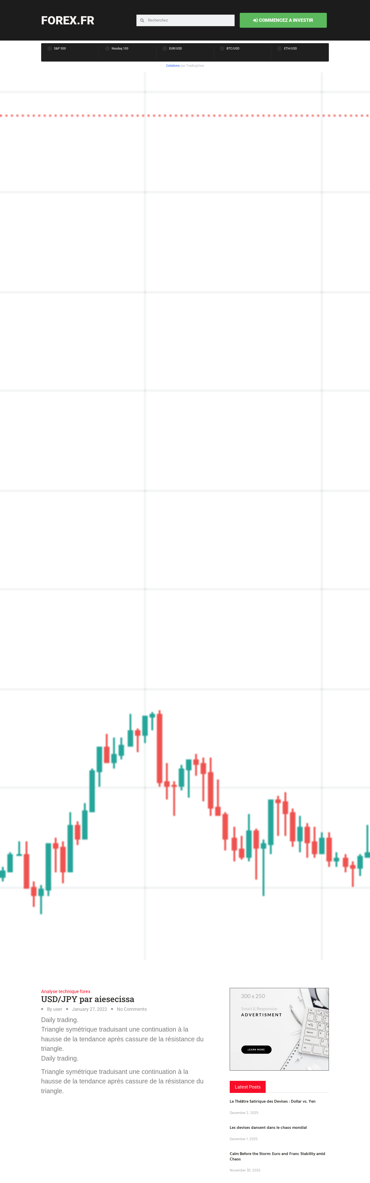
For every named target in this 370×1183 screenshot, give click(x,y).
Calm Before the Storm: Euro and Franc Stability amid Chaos (277, 1156)
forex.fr (67, 20)
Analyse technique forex (65, 991)
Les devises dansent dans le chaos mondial (268, 1127)
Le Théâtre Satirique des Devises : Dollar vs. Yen (273, 1101)
